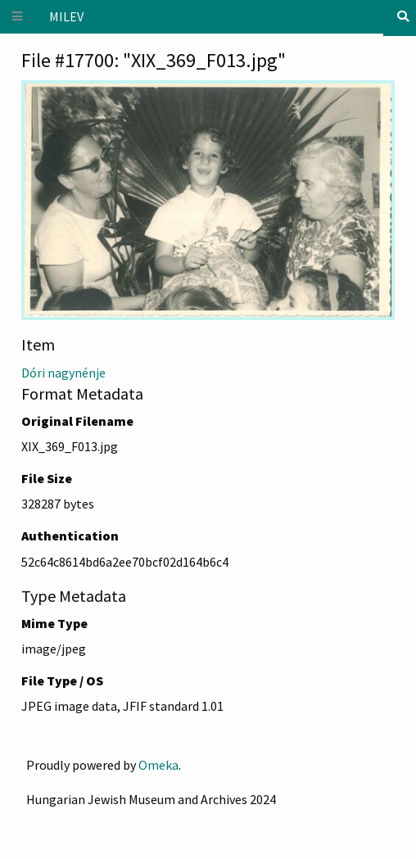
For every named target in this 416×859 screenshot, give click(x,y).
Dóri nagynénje (63, 372)
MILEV (66, 16)
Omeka (158, 765)
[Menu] (18, 17)
